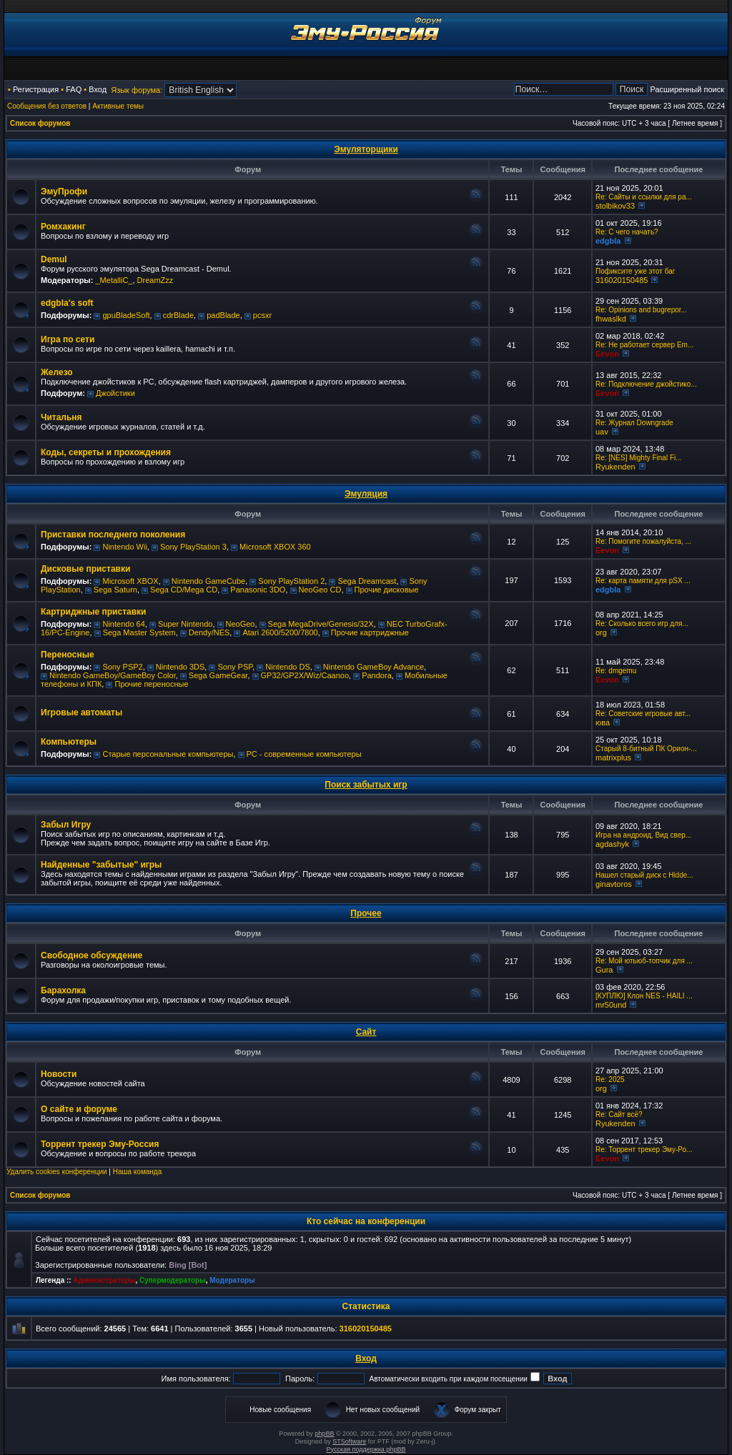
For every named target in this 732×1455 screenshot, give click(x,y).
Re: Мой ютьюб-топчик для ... (644, 961)
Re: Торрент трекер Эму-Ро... (643, 1149)
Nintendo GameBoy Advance (373, 666)
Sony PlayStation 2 (291, 581)
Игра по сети (67, 339)
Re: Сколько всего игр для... (641, 623)
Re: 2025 (610, 1079)
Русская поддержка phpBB (366, 1449)
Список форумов (40, 123)
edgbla (607, 241)
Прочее (365, 913)
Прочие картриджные (370, 632)
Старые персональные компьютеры (167, 754)
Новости (58, 1074)
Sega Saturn (115, 589)
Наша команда (137, 1172)
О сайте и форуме (79, 1109)
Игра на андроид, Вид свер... (643, 835)
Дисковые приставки (85, 569)
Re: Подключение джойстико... (646, 384)
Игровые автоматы (81, 712)
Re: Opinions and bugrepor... (641, 310)
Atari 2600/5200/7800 (279, 632)
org (601, 632)
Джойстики (115, 393)
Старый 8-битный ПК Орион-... (646, 749)
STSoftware (349, 1441)
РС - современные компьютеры (304, 754)
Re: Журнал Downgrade (634, 423)
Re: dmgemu (615, 671)
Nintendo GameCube (208, 581)
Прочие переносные (151, 684)
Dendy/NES (209, 632)
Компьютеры (69, 742)
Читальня (61, 417)
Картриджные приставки (93, 612)
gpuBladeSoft (125, 315)
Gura (604, 969)
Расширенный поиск (687, 89)
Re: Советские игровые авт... (643, 713)
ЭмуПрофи (64, 192)
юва (602, 722)
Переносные (67, 655)
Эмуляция (366, 494)
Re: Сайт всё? (619, 1114)
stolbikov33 (615, 206)
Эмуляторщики (366, 149)
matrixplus (613, 757)
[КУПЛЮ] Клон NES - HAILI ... (644, 996)
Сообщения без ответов (46, 106)
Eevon (607, 353)
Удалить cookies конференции (56, 1172)
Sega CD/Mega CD (183, 589)
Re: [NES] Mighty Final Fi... (638, 458)
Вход (98, 89)
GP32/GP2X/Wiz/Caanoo (305, 675)
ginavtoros (613, 884)
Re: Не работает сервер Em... (644, 345)
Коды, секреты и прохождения (106, 452)
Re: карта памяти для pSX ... (643, 581)
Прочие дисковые (387, 589)
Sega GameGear (218, 675)
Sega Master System (139, 632)
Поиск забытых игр (366, 785)
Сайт (366, 1032)
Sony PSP (234, 666)
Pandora (377, 675)
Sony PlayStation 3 (193, 546)
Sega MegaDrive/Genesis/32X (321, 624)
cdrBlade (178, 315)
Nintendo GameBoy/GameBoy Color (112, 675)
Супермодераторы (172, 1280)
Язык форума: (136, 90)
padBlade (223, 315)
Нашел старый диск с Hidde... (644, 875)
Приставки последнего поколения (113, 535)
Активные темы (118, 106)
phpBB (324, 1433)
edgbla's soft (67, 303)
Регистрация (36, 89)
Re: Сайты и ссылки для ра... (643, 197)
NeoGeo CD (320, 589)
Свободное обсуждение (91, 955)
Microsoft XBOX (130, 581)
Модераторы (231, 1280)
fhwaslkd (610, 318)
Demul (54, 259)
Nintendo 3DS (180, 666)
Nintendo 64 (123, 624)
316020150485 (621, 280)
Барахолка (63, 990)
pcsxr (262, 315)
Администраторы (104, 1280)
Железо (57, 372)
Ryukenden (615, 466)
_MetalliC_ (113, 280)
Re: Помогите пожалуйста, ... (643, 541)
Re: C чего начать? (626, 232)
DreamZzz (155, 280)
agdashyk (612, 844)
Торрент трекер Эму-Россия (100, 1144)
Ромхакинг (63, 227)
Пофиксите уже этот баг (635, 271)
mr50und (610, 1004)
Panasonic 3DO (257, 589)
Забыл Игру (66, 825)
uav (601, 431)
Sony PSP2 (122, 666)
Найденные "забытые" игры (101, 865)
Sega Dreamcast (366, 581)
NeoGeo (240, 624)
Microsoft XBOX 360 (275, 546)
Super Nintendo (185, 624)
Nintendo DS (287, 666)
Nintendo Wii (124, 546)
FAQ (73, 89)
